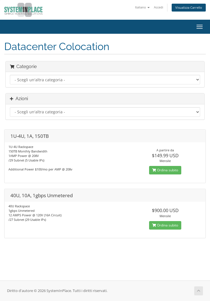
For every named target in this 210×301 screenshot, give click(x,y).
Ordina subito (165, 170)
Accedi (158, 7)
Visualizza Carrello (188, 7)
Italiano (142, 7)
